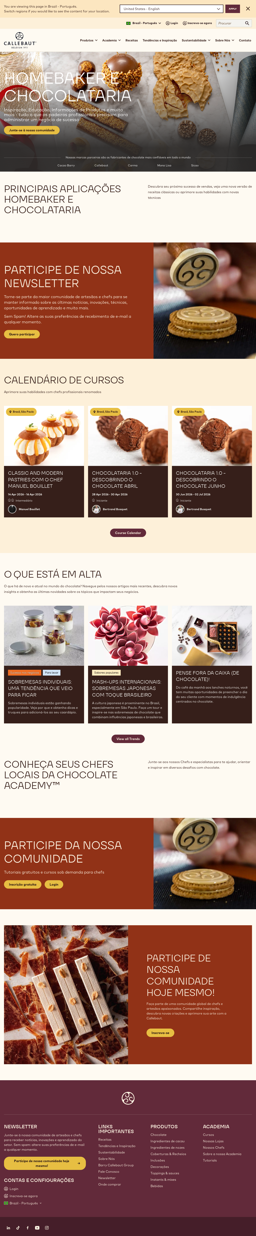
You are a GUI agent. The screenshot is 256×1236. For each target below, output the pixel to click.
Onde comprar (109, 1184)
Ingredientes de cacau (168, 1141)
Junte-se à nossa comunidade (32, 130)
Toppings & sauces (165, 1173)
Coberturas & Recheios (168, 1154)
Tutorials (210, 1160)
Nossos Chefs (213, 1147)
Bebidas (157, 1186)
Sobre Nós (106, 1159)
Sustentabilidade (111, 1152)
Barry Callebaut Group (116, 1165)
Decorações (160, 1167)
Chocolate (159, 1135)
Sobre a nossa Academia (222, 1154)
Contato (245, 40)
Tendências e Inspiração (160, 40)
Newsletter (107, 1178)
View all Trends (128, 739)
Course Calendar (128, 533)
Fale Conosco (108, 1172)
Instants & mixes (163, 1180)
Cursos (208, 1135)
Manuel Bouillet (29, 509)
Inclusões (158, 1160)
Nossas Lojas (213, 1141)
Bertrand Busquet (115, 509)
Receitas (131, 40)
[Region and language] (171, 9)
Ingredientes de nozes (168, 1147)
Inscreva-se (160, 1033)
